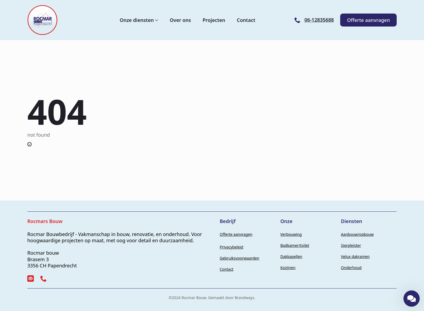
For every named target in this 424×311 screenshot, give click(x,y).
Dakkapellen (291, 256)
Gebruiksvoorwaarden (239, 258)
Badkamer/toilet (294, 245)
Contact (246, 20)
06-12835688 (319, 20)
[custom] (30, 278)
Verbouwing (291, 234)
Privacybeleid (231, 247)
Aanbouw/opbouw (357, 234)
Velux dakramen (355, 256)
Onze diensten (137, 20)
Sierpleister (351, 245)
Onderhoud (351, 267)
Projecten (214, 20)
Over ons (180, 20)
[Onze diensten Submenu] (156, 20)
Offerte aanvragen (236, 234)
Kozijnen (288, 267)
